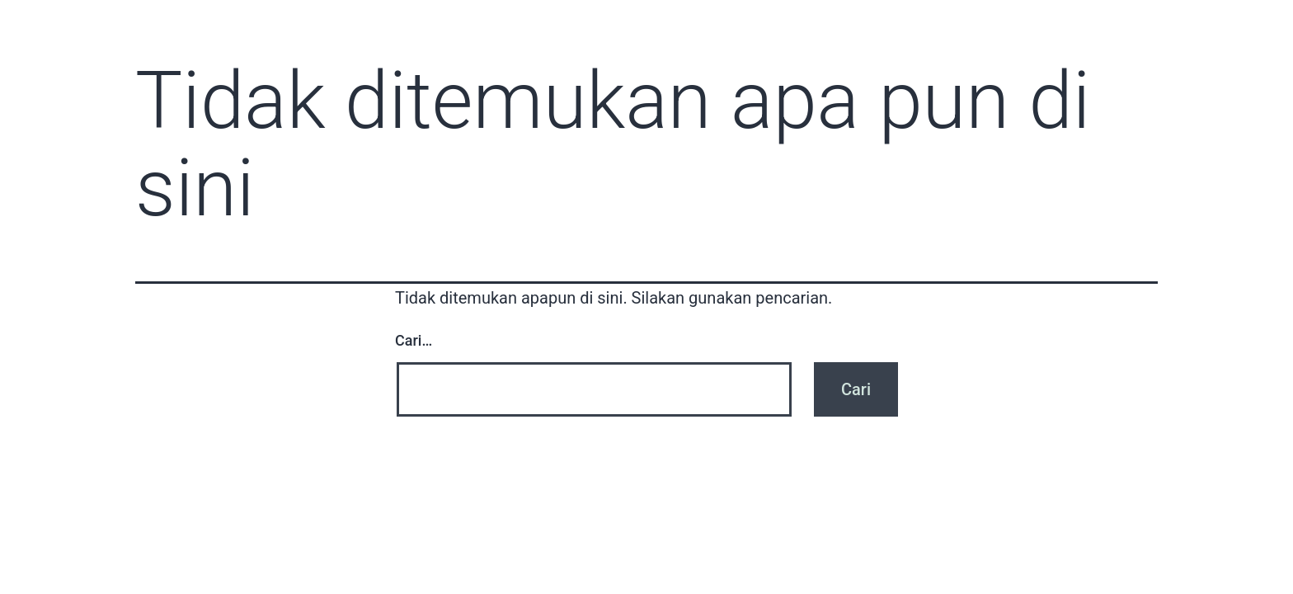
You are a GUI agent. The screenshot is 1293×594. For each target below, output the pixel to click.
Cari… (413, 340)
